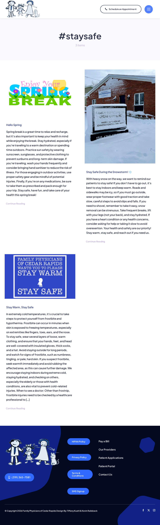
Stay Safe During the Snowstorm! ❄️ (109, 172)
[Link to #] (149, 9)
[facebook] (143, 510)
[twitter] (149, 510)
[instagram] (154, 510)
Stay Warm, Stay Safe (19, 307)
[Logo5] (33, 439)
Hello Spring (14, 125)
